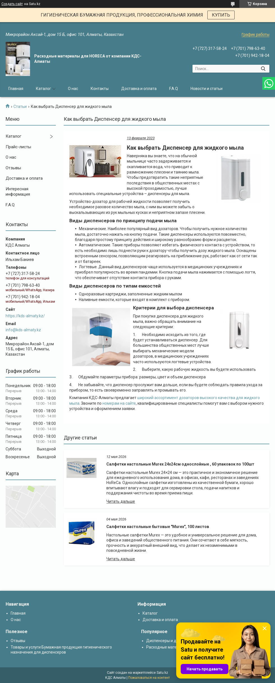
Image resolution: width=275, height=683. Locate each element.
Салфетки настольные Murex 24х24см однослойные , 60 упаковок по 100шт (180, 464)
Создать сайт (12, 4)
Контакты (100, 88)
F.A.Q (173, 88)
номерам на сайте (119, 403)
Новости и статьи (207, 88)
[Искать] (263, 69)
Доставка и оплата (139, 88)
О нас (73, 88)
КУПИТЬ (221, 15)
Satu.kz (162, 673)
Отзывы (13, 167)
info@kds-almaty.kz (23, 330)
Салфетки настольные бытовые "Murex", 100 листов (157, 526)
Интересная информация (18, 191)
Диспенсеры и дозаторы (169, 640)
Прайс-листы (18, 146)
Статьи (20, 106)
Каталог (43, 88)
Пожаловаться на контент (149, 678)
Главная (15, 88)
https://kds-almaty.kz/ (25, 316)
